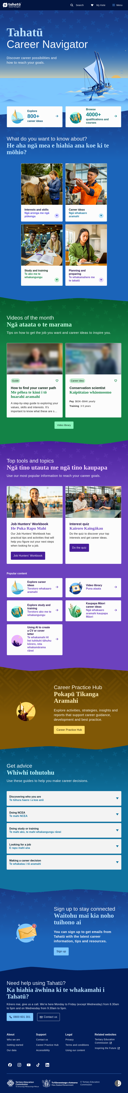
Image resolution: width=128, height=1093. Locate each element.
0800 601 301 (19, 1016)
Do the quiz (79, 547)
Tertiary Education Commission (105, 1041)
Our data (11, 1050)
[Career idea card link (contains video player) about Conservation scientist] (93, 380)
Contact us (48, 1016)
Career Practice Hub (69, 729)
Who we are (13, 1039)
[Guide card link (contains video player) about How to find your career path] (34, 380)
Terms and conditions (77, 1045)
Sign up (61, 951)
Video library (64, 425)
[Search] (78, 5)
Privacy (70, 1039)
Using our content (75, 1050)
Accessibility (43, 1050)
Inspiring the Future (107, 1048)
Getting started (15, 1045)
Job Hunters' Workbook (28, 555)
